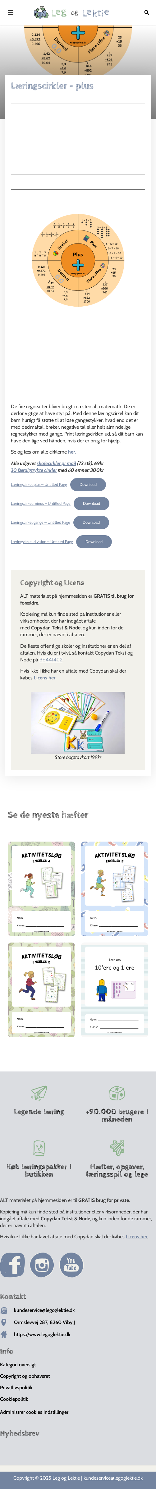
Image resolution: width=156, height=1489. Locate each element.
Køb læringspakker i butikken (39, 1170)
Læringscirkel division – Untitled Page (42, 541)
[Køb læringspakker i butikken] (39, 1148)
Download (88, 484)
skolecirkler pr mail (56, 463)
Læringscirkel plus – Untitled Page (39, 484)
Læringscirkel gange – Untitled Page (40, 522)
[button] (146, 12)
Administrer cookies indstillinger (34, 1412)
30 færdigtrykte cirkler (34, 470)
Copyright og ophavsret (25, 1376)
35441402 (50, 659)
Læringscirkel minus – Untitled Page (41, 503)
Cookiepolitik (14, 1399)
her (71, 452)
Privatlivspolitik (16, 1388)
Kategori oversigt (18, 1365)
